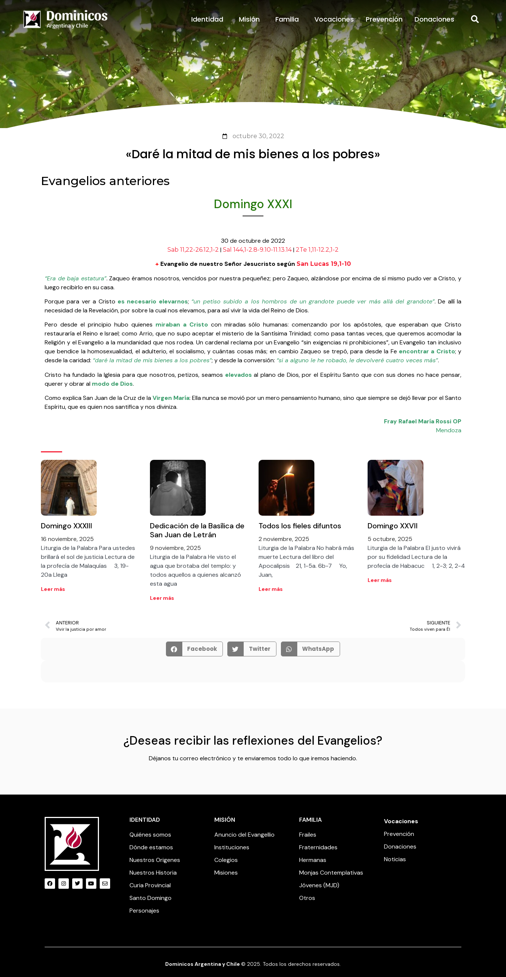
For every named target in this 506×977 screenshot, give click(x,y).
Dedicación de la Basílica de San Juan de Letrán (197, 530)
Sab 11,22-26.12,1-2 (193, 249)
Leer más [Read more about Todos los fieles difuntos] (271, 589)
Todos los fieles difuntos (300, 526)
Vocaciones (334, 19)
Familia (288, 19)
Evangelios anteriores (105, 181)
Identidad (209, 19)
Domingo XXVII (393, 526)
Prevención (384, 19)
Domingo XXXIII (66, 526)
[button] (475, 19)
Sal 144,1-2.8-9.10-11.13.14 (257, 249)
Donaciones (434, 19)
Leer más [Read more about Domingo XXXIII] (53, 589)
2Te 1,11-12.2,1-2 (317, 249)
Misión (251, 19)
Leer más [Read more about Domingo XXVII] (380, 580)
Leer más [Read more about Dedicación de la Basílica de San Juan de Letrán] (162, 598)
